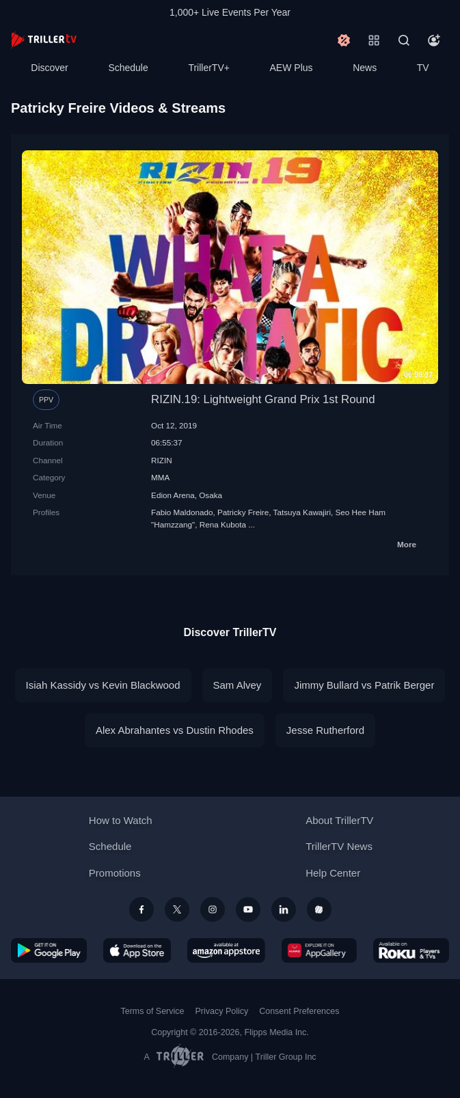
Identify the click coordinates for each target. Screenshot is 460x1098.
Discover (49, 67)
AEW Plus (291, 67)
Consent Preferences (299, 1011)
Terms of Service (153, 1011)
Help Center (333, 873)
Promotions (115, 873)
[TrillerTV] (44, 40)
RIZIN (161, 460)
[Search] (404, 40)
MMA (160, 477)
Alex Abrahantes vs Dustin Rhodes (175, 730)
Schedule (128, 67)
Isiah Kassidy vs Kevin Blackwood (103, 685)
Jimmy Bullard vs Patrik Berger (364, 685)
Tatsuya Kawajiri (302, 512)
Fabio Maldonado (182, 512)
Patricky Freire (243, 512)
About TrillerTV (339, 820)
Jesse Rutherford (325, 730)
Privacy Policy (221, 1011)
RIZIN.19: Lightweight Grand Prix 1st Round (263, 399)
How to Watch (120, 820)
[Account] (434, 40)
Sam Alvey (237, 685)
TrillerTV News (339, 846)
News (365, 67)
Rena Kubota (223, 524)
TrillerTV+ (209, 67)
